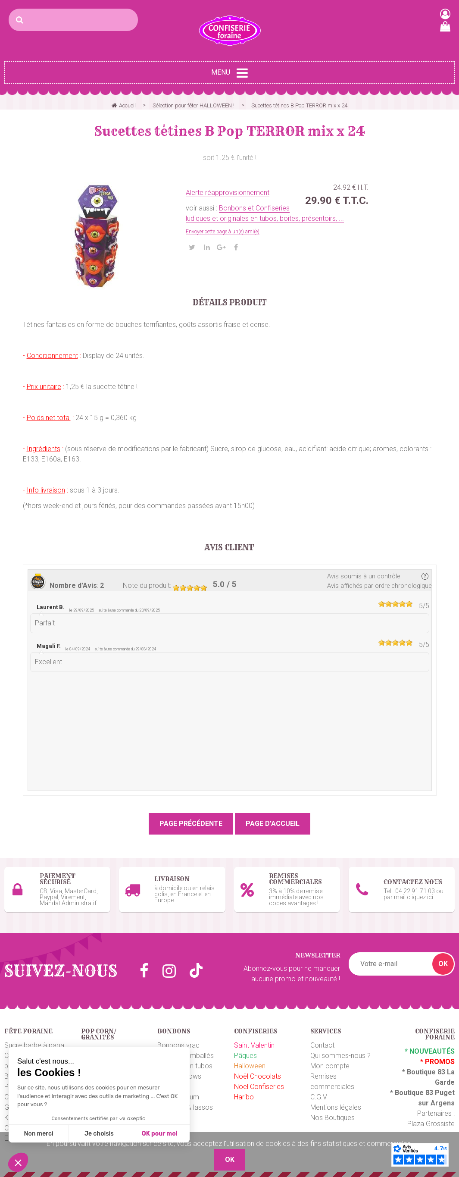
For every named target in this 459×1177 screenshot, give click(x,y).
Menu (229, 72)
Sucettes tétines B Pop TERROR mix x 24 (229, 131)
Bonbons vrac (178, 1044)
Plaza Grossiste (431, 1122)
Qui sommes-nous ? (340, 1054)
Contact (322, 1044)
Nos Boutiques (332, 1116)
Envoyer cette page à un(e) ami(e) (222, 232)
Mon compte (330, 1065)
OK (443, 962)
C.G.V (318, 1096)
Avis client (229, 548)
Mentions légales (335, 1106)
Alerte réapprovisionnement (227, 192)
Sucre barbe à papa (34, 1044)
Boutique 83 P (417, 1091)
